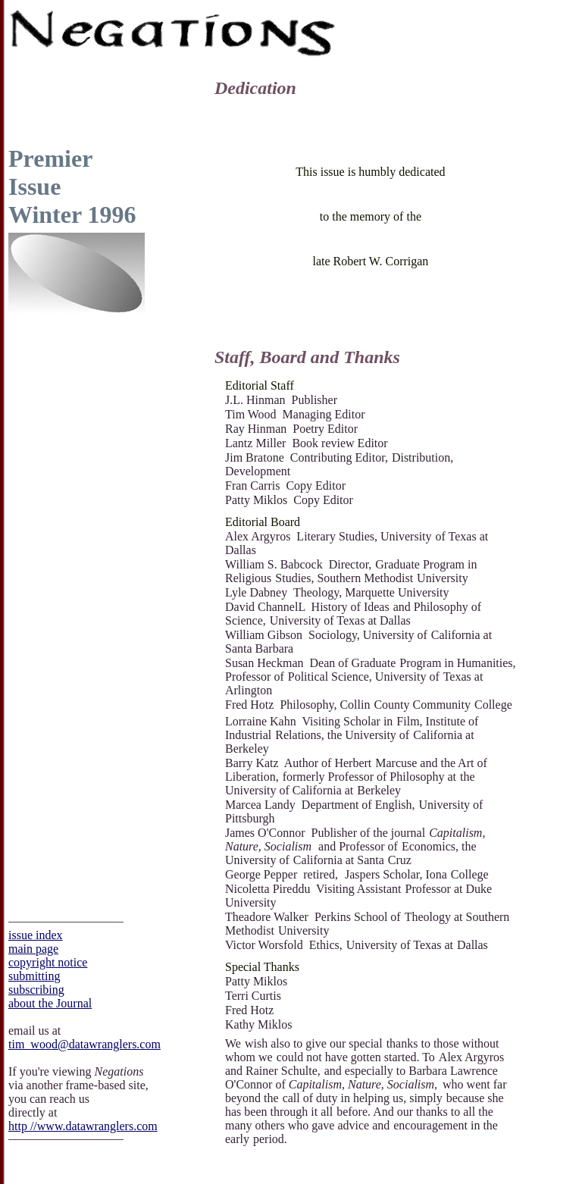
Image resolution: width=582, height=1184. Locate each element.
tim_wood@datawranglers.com (84, 1044)
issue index (35, 935)
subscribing (36, 989)
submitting (34, 975)
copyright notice (47, 962)
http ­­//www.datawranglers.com (83, 1126)
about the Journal (50, 1003)
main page (33, 948)
